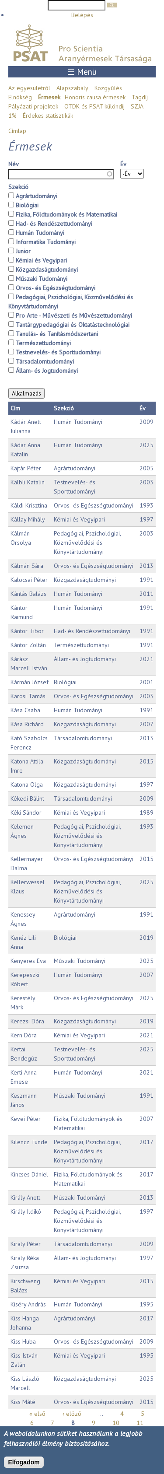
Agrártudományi (36, 196)
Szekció (18, 187)
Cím (15, 408)
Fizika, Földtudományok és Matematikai (66, 214)
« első (37, 1414)
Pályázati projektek (33, 106)
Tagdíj (140, 97)
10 (115, 1423)
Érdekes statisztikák (48, 115)
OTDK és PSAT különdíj (94, 106)
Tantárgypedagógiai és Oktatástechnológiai (72, 325)
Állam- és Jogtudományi (47, 371)
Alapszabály (72, 88)
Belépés (82, 15)
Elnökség (20, 97)
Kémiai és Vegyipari (41, 260)
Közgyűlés (108, 88)
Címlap (17, 131)
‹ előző (72, 1414)
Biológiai (27, 205)
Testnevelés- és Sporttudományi (58, 352)
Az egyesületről (29, 88)
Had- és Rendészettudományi (54, 224)
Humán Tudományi (40, 233)
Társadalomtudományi (45, 361)
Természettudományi (43, 343)
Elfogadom (23, 1462)
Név (13, 164)
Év (123, 164)
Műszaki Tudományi (41, 279)
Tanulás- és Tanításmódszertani (57, 334)
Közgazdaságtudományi (47, 269)
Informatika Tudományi (46, 242)
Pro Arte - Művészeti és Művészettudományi (74, 315)
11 (139, 1423)
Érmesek (49, 97)
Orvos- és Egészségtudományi (55, 288)
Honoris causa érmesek (95, 97)
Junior (23, 251)
